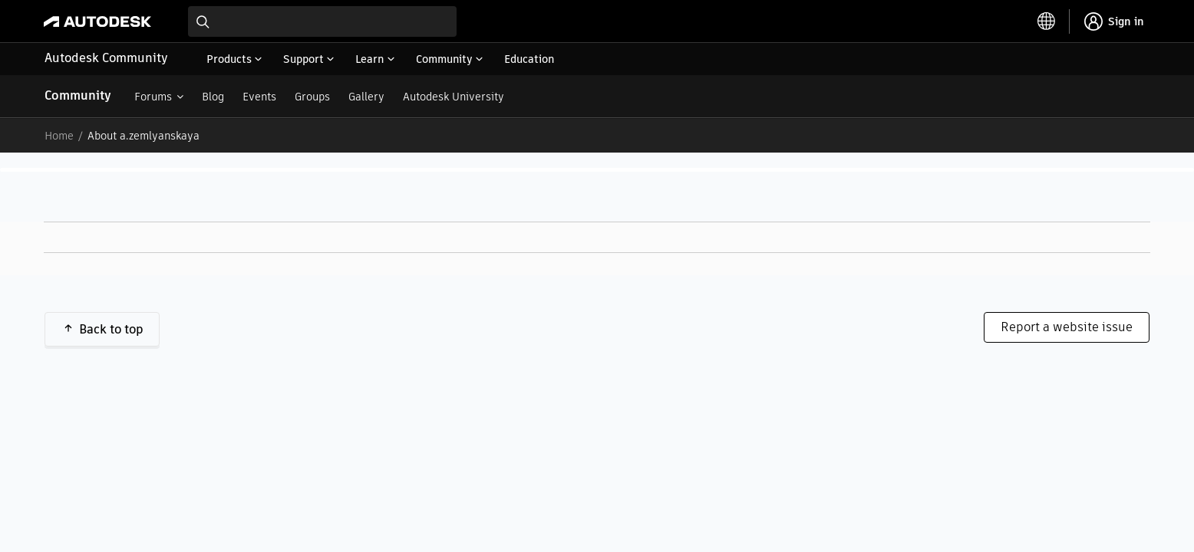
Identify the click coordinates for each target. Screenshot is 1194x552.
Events (259, 96)
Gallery (366, 96)
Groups (312, 96)
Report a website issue (1067, 327)
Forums (153, 96)
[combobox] (322, 21)
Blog (213, 96)
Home (59, 135)
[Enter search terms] (322, 21)
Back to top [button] (111, 329)
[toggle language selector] (1047, 21)
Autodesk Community (106, 58)
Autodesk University (453, 96)
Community (78, 95)
